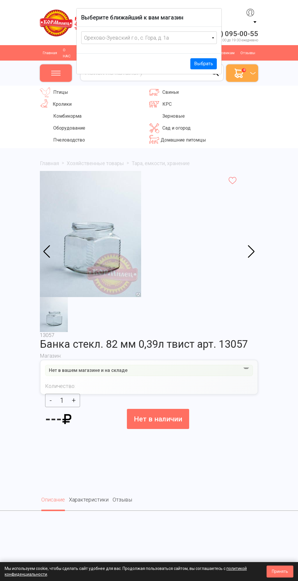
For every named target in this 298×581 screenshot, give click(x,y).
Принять (280, 571)
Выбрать (203, 63)
